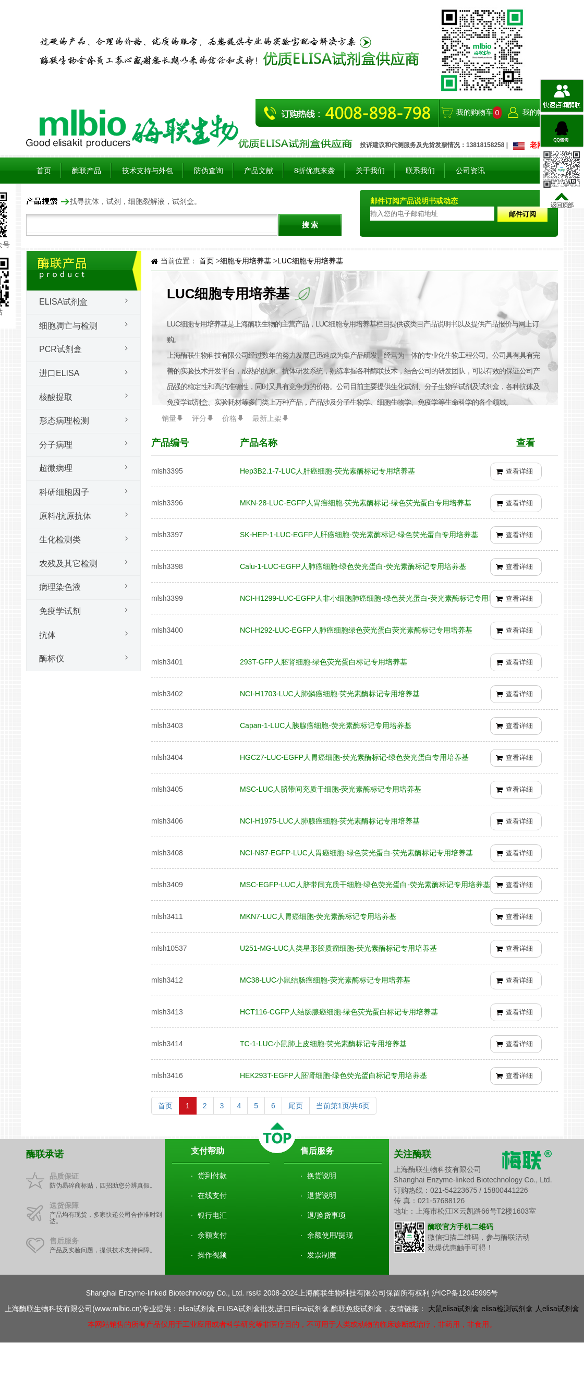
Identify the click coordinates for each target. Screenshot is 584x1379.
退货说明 (321, 1195)
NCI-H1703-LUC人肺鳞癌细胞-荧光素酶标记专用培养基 (330, 694)
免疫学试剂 (60, 611)
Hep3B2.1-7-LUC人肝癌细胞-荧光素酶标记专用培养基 (327, 471)
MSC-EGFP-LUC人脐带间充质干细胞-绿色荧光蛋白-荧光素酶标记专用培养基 (365, 884)
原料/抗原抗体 (65, 516)
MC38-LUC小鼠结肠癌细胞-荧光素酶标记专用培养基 (325, 980)
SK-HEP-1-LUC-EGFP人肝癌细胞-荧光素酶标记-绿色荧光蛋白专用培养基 (359, 534)
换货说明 (321, 1175)
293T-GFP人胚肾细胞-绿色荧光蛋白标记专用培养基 (323, 662)
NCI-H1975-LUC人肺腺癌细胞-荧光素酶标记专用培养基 (330, 821)
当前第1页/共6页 (343, 1106)
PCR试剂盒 (60, 349)
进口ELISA (59, 373)
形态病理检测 (64, 420)
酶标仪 (51, 658)
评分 (199, 418)
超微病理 (55, 468)
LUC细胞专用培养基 (310, 261)
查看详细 (519, 471)
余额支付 (212, 1235)
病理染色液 (60, 587)
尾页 (295, 1106)
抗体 (47, 635)
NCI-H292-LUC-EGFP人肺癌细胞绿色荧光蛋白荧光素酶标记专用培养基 (356, 630)
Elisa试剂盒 (63, 301)
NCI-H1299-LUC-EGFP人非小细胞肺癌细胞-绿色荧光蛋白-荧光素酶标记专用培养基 (375, 598)
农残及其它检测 (68, 563)
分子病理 (55, 444)
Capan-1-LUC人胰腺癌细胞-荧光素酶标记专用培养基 (325, 725)
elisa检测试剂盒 (507, 1308)
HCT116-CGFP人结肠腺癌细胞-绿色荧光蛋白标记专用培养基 (339, 1012)
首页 (43, 170)
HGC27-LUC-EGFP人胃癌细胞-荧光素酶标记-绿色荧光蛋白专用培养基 (354, 757)
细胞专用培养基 (246, 261)
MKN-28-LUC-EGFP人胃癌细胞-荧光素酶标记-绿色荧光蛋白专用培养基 (355, 503)
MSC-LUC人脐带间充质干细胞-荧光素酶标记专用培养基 (330, 789)
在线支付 (212, 1195)
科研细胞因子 (64, 492)
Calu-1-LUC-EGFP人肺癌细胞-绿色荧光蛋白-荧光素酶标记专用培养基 (353, 566)
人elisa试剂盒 (557, 1308)
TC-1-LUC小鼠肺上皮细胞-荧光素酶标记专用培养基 (323, 1043)
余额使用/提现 (330, 1235)
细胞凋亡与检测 (68, 325)
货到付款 (212, 1175)
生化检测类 (60, 539)
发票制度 (321, 1255)
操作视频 (212, 1255)
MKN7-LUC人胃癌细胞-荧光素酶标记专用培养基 (318, 916)
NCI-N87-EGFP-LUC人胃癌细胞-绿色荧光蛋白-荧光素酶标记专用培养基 (356, 853)
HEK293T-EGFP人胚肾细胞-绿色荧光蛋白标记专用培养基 (333, 1075)
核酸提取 (55, 397)
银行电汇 (212, 1215)
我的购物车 (474, 112)
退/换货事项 (326, 1215)
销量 (169, 418)
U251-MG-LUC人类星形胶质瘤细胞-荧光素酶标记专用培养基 (338, 948)
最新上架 (267, 418)
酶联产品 (86, 170)
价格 (229, 418)
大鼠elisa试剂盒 (454, 1308)
